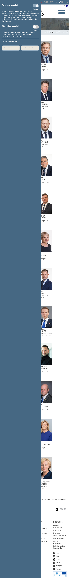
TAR (51, 2)
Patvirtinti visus (30, 48)
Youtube (58, 562)
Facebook (59, 553)
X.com (58, 559)
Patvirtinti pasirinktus (11, 48)
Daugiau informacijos (9, 41)
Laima (44, 482)
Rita (44, 443)
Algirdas (43, 103)
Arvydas (42, 292)
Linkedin (58, 569)
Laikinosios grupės (49, 32)
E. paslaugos (57, 530)
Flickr (57, 556)
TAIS (46, 2)
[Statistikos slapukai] (36, 27)
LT (60, 2)
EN (63, 2)
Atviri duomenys (58, 538)
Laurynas (42, 216)
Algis (43, 406)
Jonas (43, 141)
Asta (42, 254)
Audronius (42, 65)
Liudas (41, 179)
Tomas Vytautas (44, 368)
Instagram (59, 566)
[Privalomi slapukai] (36, 5)
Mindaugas (42, 330)
